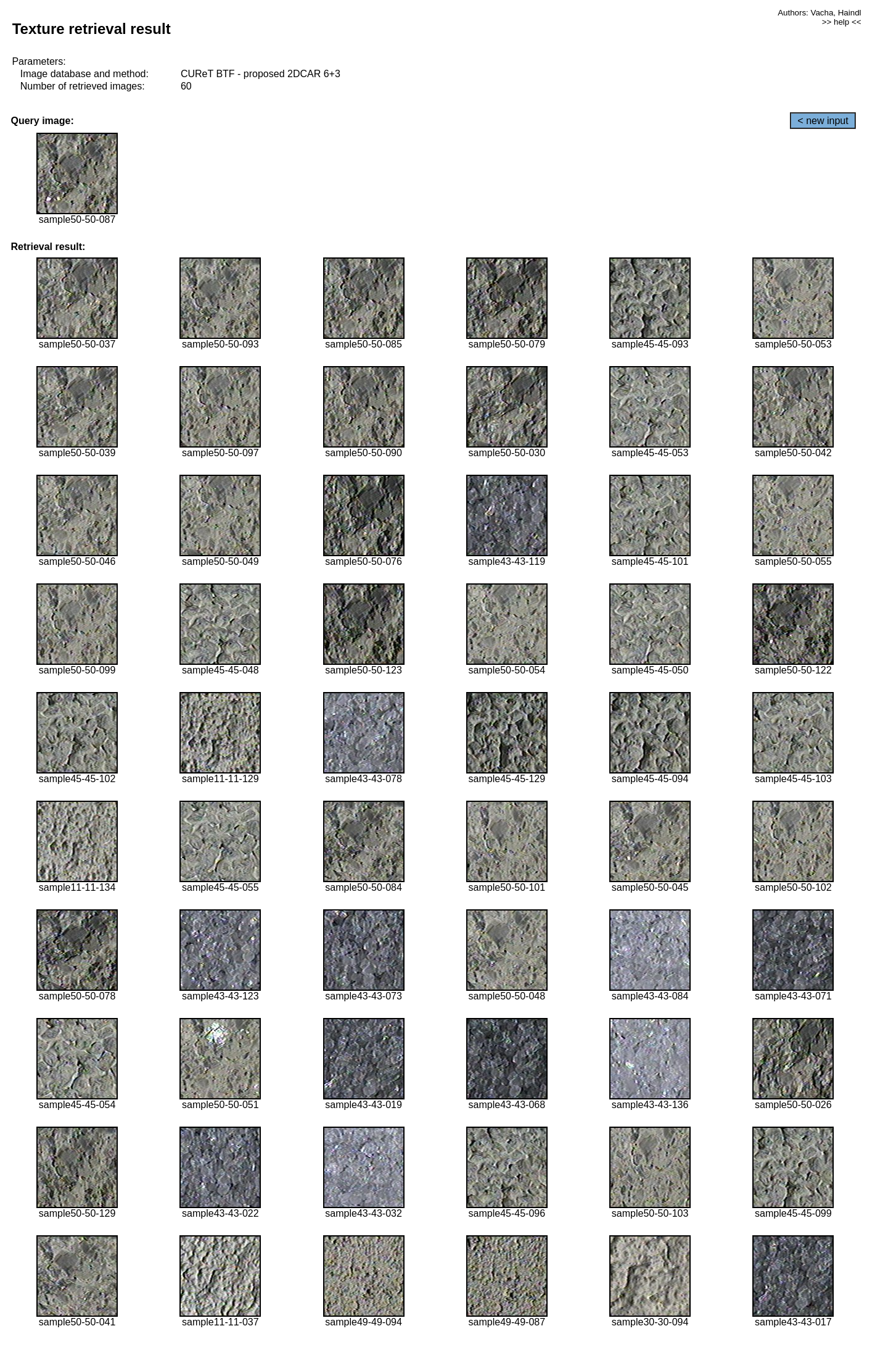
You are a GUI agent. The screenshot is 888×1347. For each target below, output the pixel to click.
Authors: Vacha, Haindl (819, 12)
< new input (822, 120)
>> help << (841, 22)
